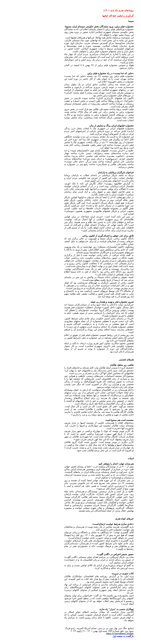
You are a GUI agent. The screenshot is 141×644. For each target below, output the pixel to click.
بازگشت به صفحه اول (94, 636)
